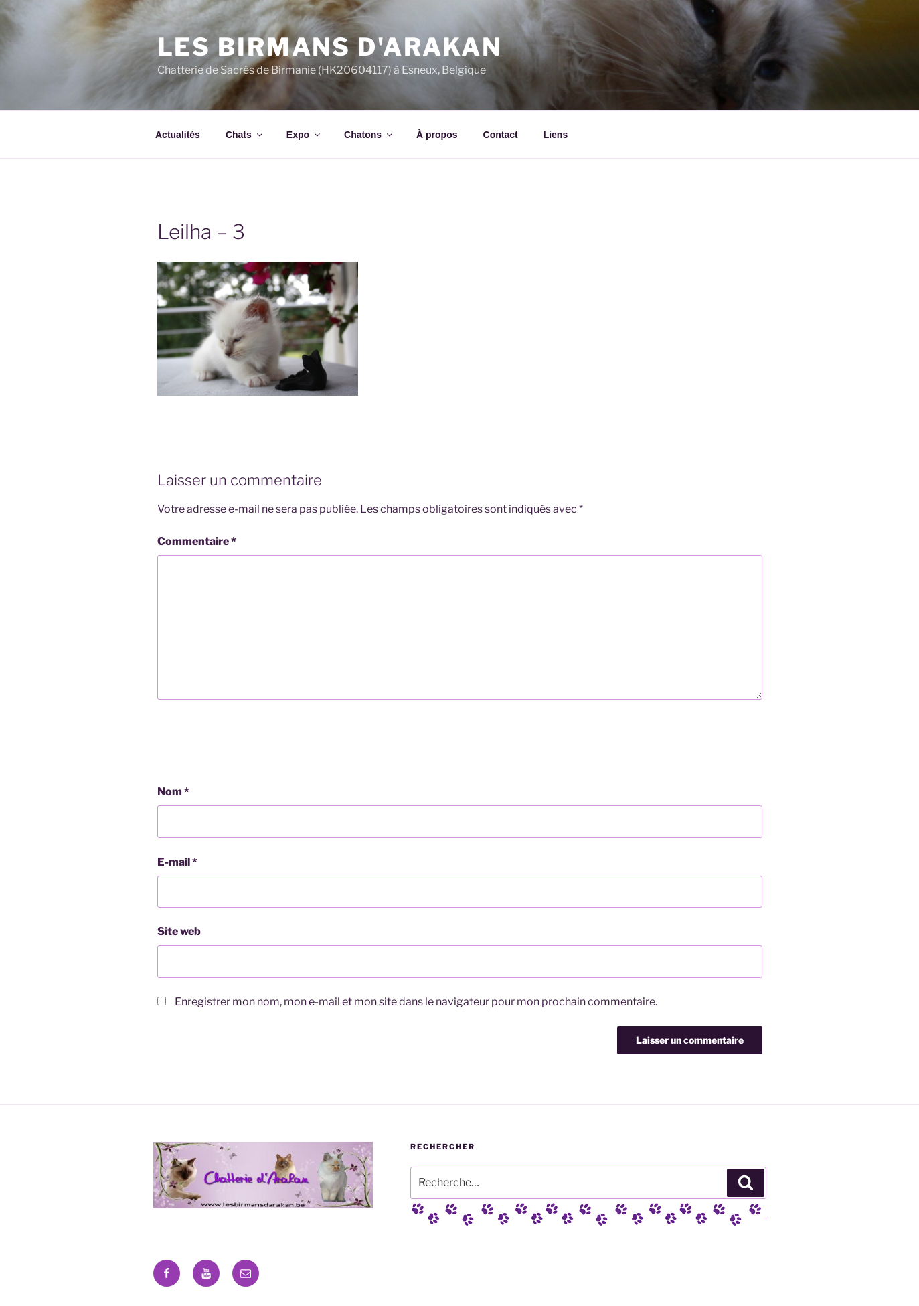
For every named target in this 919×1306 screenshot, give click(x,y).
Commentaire (196, 541)
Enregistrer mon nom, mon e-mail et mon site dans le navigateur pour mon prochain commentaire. (416, 1001)
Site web (179, 931)
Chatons (369, 134)
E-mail (177, 861)
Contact (500, 134)
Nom (173, 791)
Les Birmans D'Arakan (330, 47)
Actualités (177, 134)
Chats (245, 134)
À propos (436, 134)
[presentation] (259, 742)
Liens (556, 134)
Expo (304, 134)
